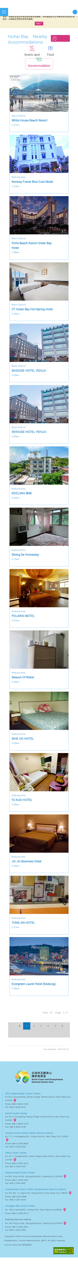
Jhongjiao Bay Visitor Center (20, 1218)
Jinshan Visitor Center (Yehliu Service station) (30, 1145)
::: (0, 1075)
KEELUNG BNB (22, 497)
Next (60, 1038)
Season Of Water (23, 681)
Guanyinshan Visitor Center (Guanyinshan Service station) (37, 1201)
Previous (12, 1038)
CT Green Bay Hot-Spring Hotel (33, 313)
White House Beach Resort (30, 124)
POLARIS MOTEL (23, 620)
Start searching (75, 12)
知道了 (39, 23)
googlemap (15, 1113)
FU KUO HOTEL (22, 804)
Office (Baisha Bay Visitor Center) (23, 1106)
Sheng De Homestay (26, 558)
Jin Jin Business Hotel (27, 865)
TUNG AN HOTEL (24, 926)
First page (12, 1030)
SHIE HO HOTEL (23, 742)
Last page (12, 1046)
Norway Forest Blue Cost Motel (33, 186)
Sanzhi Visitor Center (16, 1125)
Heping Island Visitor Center (20, 1185)
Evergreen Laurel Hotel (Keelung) (34, 988)
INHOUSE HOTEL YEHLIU (29, 374)
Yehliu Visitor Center (16, 1165)
